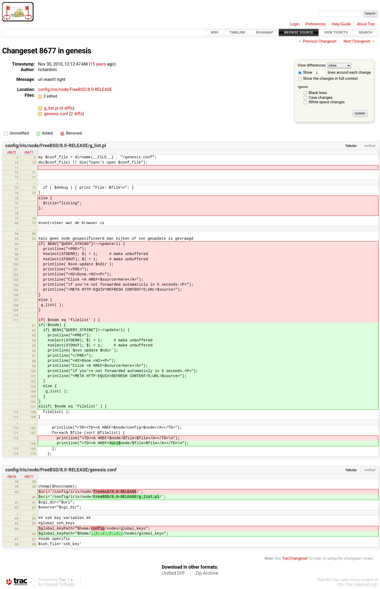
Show (305, 72)
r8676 (11, 477)
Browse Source (298, 32)
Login (295, 24)
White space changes (327, 102)
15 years (98, 64)
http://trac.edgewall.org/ (357, 584)
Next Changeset (356, 41)
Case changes (320, 97)
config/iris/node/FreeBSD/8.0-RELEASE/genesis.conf (61, 469)
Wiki (214, 32)
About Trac (366, 24)
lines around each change (342, 72)
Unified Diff (173, 573)
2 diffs (77, 113)
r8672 (11, 152)
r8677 (29, 152)
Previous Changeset (320, 41)
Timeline (237, 32)
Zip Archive (206, 573)
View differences (312, 65)
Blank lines (318, 93)
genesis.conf (56, 113)
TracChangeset (294, 558)
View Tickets (336, 32)
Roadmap (264, 32)
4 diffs (67, 108)
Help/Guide (341, 24)
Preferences (315, 24)
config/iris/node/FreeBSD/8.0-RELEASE (75, 89)
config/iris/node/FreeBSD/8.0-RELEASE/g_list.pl (55, 145)
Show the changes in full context (328, 78)
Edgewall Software (59, 584)
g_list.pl (52, 108)
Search (365, 32)
